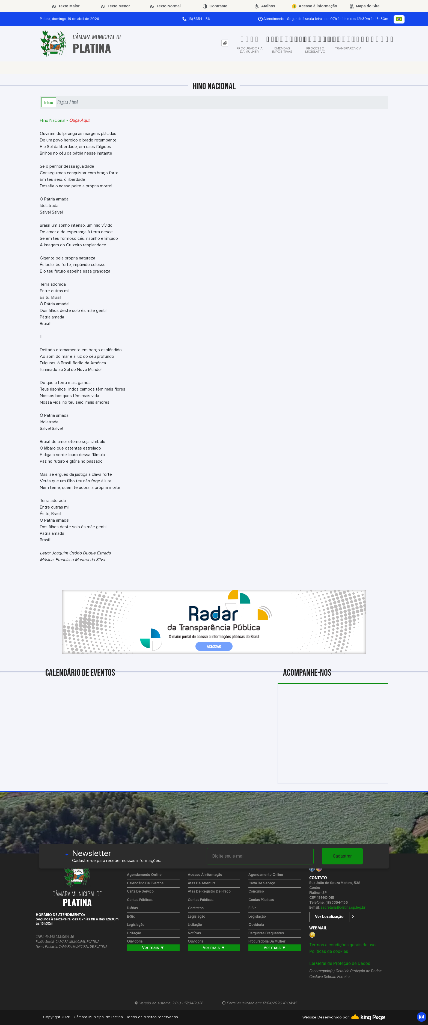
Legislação (135, 925)
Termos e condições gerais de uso (342, 944)
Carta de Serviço (140, 891)
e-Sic (131, 916)
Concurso (256, 891)
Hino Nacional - (65, 120)
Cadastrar (342, 856)
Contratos (196, 908)
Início (48, 102)
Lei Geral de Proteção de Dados (339, 963)
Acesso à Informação (205, 875)
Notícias (194, 933)
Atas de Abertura (201, 883)
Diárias (132, 908)
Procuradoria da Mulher (266, 941)
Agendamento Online (144, 875)
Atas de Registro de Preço (209, 891)
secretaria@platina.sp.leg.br (342, 907)
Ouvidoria (134, 941)
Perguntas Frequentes (266, 933)
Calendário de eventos (145, 883)
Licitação (134, 933)
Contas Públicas (140, 900)
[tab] (224, 43)
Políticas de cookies (328, 951)
